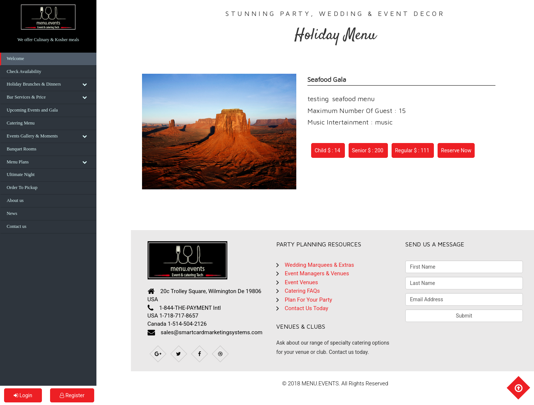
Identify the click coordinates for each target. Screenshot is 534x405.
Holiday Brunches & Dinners (34, 84)
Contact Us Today (306, 308)
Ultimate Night (20, 174)
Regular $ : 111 (413, 150)
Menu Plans (18, 162)
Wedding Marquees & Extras (319, 265)
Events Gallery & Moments (32, 136)
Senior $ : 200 (368, 150)
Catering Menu (20, 123)
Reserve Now (456, 150)
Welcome (15, 58)
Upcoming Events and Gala (32, 110)
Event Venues (301, 282)
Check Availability (24, 71)
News (12, 213)
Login (23, 395)
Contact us (16, 226)
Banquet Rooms (21, 149)
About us (15, 200)
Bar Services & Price (26, 97)
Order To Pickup (22, 187)
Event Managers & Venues (317, 273)
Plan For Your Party (308, 299)
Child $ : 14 (327, 150)
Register (72, 395)
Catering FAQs (302, 291)
